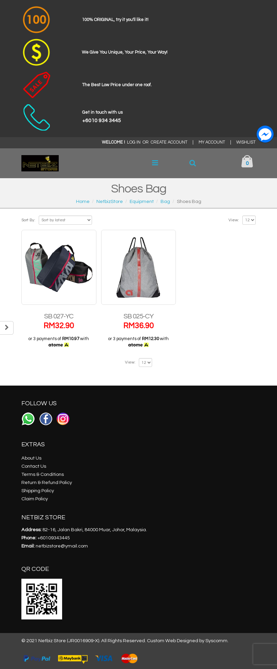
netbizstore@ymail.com (62, 546)
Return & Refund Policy (46, 482)
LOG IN (134, 142)
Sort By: (28, 220)
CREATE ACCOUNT (169, 142)
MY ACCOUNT (212, 142)
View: (233, 220)
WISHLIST (246, 142)
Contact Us (33, 466)
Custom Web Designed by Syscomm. (187, 640)
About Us (31, 458)
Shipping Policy (37, 490)
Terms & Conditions (42, 474)
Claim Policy (34, 498)
